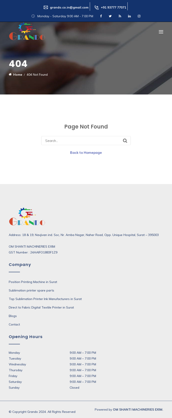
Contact (14, 324)
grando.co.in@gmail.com (69, 7)
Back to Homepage (86, 152)
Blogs (13, 316)
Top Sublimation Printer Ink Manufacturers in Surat (45, 299)
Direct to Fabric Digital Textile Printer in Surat (41, 307)
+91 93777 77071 (113, 7)
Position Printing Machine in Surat (33, 282)
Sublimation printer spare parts (31, 290)
